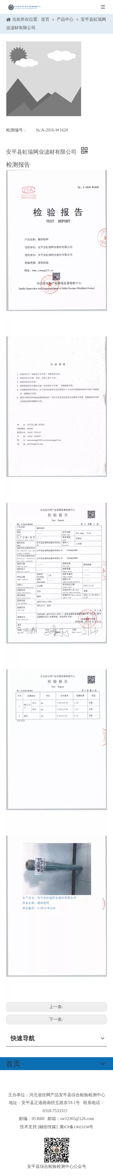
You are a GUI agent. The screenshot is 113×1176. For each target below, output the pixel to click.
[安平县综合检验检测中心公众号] (56, 1150)
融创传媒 (47, 1127)
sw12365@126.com (77, 1118)
